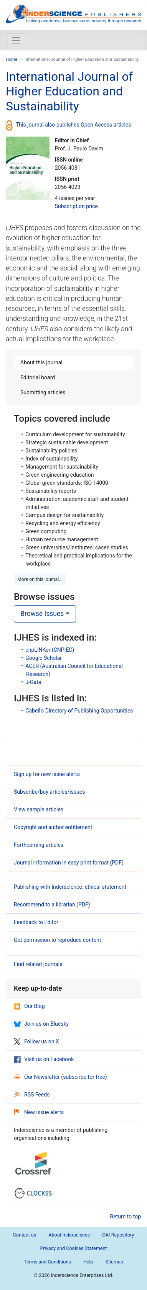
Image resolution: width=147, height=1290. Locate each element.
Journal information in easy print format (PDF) (69, 862)
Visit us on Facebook (44, 1059)
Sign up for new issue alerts (47, 774)
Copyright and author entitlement (53, 827)
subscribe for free (84, 1077)
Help (88, 1262)
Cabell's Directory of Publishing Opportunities (79, 711)
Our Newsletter (37, 1077)
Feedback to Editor (36, 922)
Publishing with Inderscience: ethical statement (70, 887)
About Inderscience (69, 1235)
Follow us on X (36, 1041)
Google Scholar (43, 658)
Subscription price (76, 206)
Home (11, 59)
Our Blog (29, 1006)
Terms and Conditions (47, 1262)
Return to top (125, 1216)
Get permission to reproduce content (57, 940)
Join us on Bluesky (41, 1024)
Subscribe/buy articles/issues (49, 792)
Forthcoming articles (38, 845)
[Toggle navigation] (16, 40)
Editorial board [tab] (37, 377)
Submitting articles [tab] (42, 392)
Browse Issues (42, 613)
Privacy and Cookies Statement (73, 1248)
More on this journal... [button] (40, 579)
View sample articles (38, 809)
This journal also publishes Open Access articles (73, 125)
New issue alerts (39, 1112)
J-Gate (33, 682)
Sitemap (114, 1262)
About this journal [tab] (41, 362)
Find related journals (38, 964)
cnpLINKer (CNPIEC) (49, 650)
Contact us (24, 1235)
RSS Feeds (32, 1094)
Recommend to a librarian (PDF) (52, 904)
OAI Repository (118, 1235)
